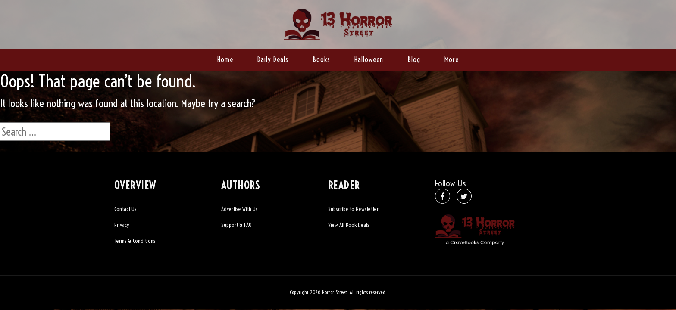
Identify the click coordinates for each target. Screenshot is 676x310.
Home (225, 59)
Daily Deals (272, 59)
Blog (413, 59)
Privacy (121, 224)
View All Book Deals (348, 224)
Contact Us (125, 208)
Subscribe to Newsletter (353, 208)
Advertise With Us (239, 208)
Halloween (368, 59)
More (451, 59)
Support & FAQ (236, 224)
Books (321, 59)
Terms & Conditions (135, 240)
